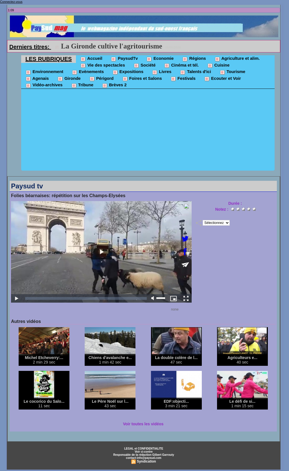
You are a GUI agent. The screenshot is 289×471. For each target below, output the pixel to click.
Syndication (146, 461)
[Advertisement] (148, 131)
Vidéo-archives (44, 85)
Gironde (69, 79)
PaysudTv (124, 58)
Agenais (37, 79)
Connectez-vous (11, 1)
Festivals (183, 79)
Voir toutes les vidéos (143, 424)
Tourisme (233, 72)
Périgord (101, 79)
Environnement (44, 72)
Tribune (82, 85)
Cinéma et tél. (181, 65)
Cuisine (218, 65)
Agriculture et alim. (237, 58)
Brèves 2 (114, 85)
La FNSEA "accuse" (92, 46)
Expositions (127, 72)
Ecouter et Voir (222, 79)
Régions (194, 58)
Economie (160, 58)
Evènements (88, 72)
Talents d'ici (195, 72)
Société (144, 65)
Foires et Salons (142, 79)
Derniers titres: (30, 47)
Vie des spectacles (102, 65)
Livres (161, 72)
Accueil (91, 58)
